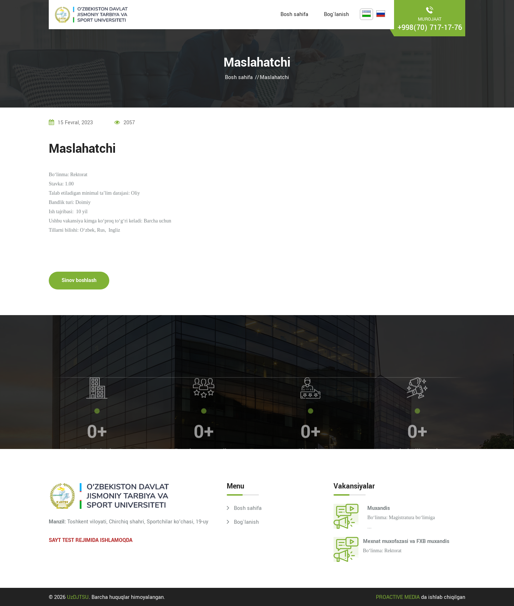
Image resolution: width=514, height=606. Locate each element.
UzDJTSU (78, 597)
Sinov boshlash (79, 283)
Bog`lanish (336, 14)
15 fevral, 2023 (71, 122)
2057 (124, 122)
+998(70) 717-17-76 (430, 27)
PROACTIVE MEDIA (398, 597)
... (416, 517)
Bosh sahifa (294, 14)
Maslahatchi (274, 77)
